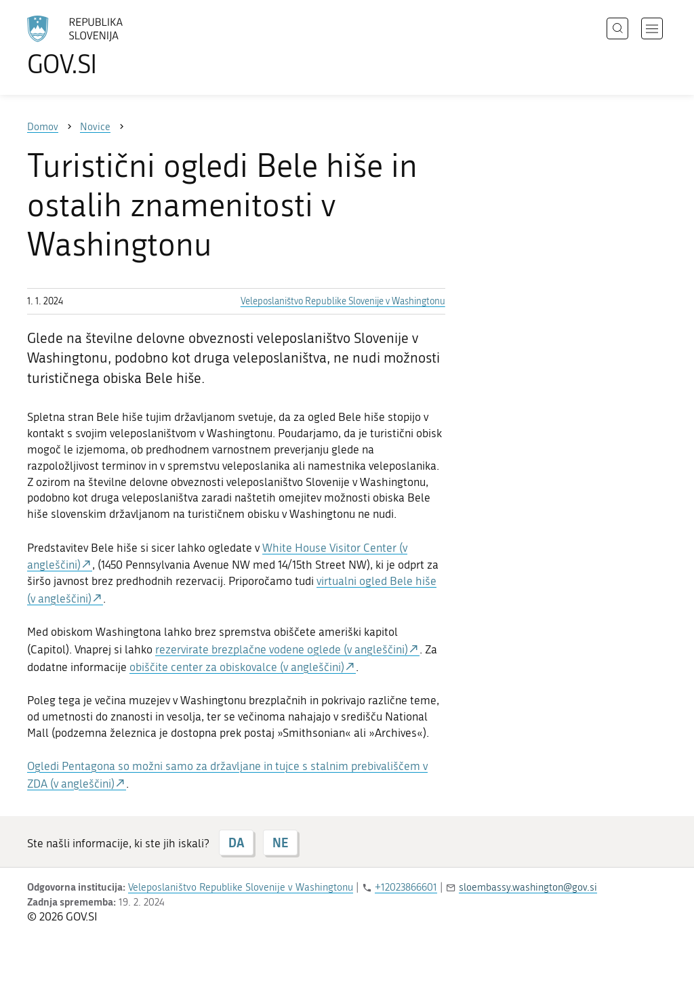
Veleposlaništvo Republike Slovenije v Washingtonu (343, 301)
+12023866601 (406, 887)
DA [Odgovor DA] (236, 842)
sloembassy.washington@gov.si (528, 887)
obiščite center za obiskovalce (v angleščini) (236, 667)
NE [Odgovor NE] (280, 842)
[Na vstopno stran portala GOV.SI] (112, 46)
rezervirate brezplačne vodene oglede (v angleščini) (281, 649)
